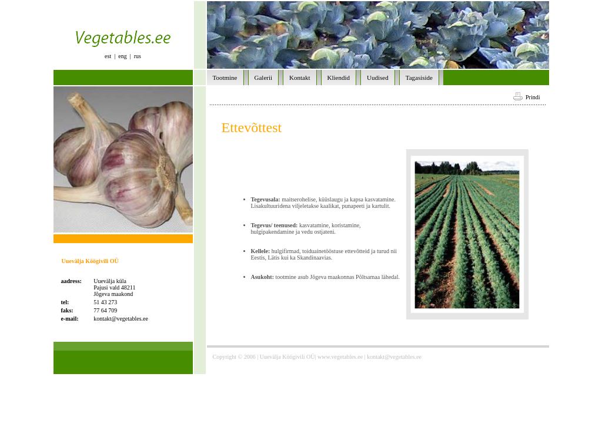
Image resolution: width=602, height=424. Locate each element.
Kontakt (299, 77)
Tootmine (225, 77)
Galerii (264, 77)
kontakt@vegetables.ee (120, 318)
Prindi (526, 97)
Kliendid (338, 77)
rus (137, 56)
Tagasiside (419, 77)
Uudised (378, 77)
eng (122, 56)
